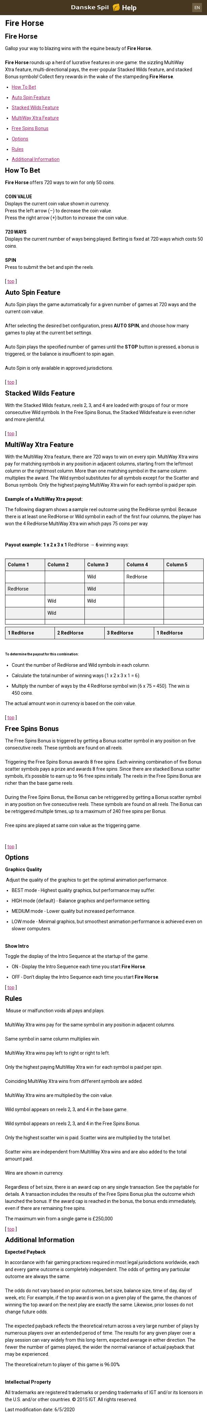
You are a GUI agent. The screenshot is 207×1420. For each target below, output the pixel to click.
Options (20, 138)
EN (197, 7)
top (10, 281)
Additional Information (36, 159)
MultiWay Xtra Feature (35, 118)
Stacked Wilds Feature (35, 107)
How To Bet (24, 87)
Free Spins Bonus (30, 128)
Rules (18, 149)
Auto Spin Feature (31, 97)
